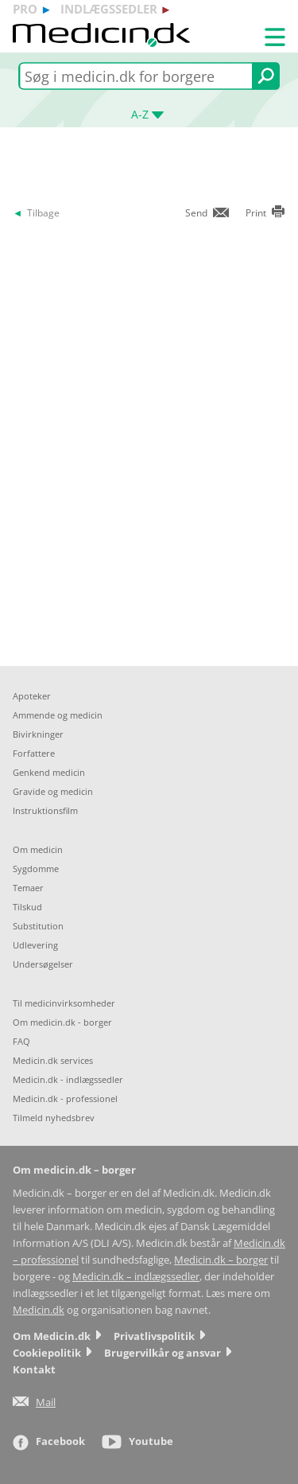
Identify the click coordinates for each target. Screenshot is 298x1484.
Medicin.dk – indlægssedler (135, 1276)
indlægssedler (108, 9)
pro (25, 9)
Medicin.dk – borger (221, 1260)
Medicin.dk (38, 1310)
